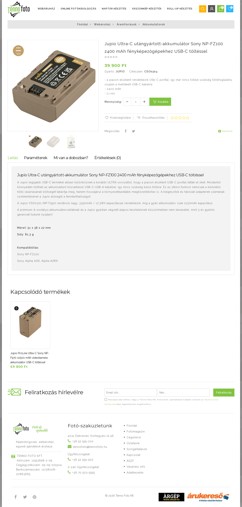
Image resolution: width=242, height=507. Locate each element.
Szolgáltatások (137, 449)
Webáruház (46, 8)
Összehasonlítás (151, 117)
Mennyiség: (113, 101)
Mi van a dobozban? (71, 158)
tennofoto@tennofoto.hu (90, 446)
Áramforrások (127, 24)
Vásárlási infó (136, 466)
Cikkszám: (136, 71)
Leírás (13, 158)
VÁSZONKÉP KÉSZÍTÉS (147, 8)
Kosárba (160, 101)
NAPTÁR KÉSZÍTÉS (114, 8)
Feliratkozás (224, 392)
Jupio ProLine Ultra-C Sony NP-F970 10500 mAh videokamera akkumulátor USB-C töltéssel (29, 358)
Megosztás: (112, 131)
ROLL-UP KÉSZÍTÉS (179, 8)
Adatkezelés (135, 472)
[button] (95, 43)
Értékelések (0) (107, 158)
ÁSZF (130, 460)
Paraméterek (35, 158)
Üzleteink (133, 443)
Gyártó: (110, 71)
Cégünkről (134, 437)
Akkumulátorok (154, 24)
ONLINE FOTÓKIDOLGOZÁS (78, 8)
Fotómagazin (136, 431)
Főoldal (82, 24)
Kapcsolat (133, 454)
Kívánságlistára (118, 117)
